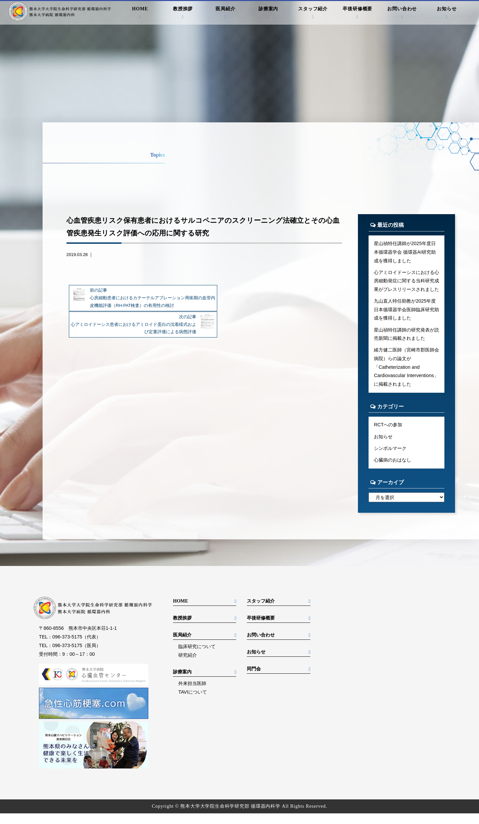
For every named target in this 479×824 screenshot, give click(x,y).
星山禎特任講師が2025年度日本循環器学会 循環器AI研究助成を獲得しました (405, 252)
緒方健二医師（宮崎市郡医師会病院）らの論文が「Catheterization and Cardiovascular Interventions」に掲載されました (406, 372)
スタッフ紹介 (313, 13)
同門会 (254, 679)
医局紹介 (225, 13)
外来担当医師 (192, 694)
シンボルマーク (390, 458)
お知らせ (447, 13)
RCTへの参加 (388, 435)
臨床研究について (197, 657)
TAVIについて (192, 702)
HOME (140, 13)
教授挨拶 (183, 13)
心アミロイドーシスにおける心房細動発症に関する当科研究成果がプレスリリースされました (406, 281)
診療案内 (268, 13)
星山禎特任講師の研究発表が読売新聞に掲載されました (406, 335)
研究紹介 (187, 665)
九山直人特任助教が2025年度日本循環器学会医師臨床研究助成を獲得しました (406, 310)
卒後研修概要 (357, 13)
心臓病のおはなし (392, 470)
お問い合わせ (402, 13)
